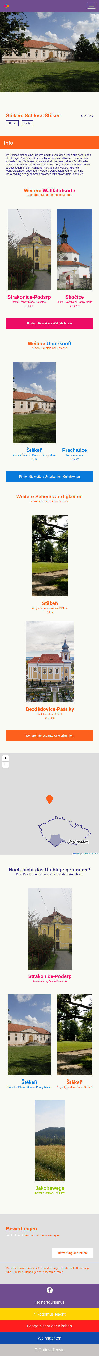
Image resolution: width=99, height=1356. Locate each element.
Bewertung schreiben (72, 1253)
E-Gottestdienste (49, 1350)
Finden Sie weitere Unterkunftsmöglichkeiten (49, 476)
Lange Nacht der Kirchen (49, 1326)
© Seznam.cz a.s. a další (89, 854)
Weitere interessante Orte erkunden (49, 735)
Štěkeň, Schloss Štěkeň (33, 115)
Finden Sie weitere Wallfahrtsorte (49, 323)
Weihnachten (49, 1338)
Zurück (87, 116)
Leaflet (76, 854)
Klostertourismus (49, 1302)
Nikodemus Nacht (49, 1314)
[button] (49, 799)
